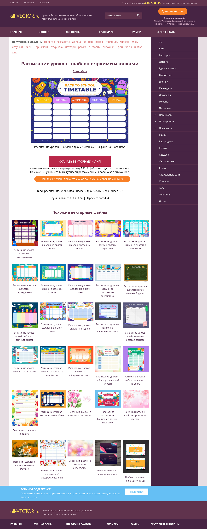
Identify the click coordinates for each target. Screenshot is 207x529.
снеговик (94, 47)
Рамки (136, 32)
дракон (124, 42)
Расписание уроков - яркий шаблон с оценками (107, 245)
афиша (76, 42)
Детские (163, 61)
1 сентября (80, 71)
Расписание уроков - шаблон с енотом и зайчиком (135, 245)
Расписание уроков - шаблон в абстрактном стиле (79, 371)
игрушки (17, 47)
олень (29, 47)
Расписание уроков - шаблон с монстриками (24, 253)
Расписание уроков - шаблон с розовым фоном (79, 245)
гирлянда (111, 42)
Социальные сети (169, 174)
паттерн (70, 47)
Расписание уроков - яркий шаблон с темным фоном (24, 336)
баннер (88, 42)
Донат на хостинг (173, 11)
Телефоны (165, 194)
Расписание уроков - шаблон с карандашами (24, 289)
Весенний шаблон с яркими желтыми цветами (24, 465)
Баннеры (164, 55)
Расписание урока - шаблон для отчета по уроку (135, 380)
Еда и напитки (167, 68)
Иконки (44, 32)
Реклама (44, 2)
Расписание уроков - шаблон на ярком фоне (51, 245)
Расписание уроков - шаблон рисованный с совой (107, 380)
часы (128, 47)
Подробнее (137, 491)
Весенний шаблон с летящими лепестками (80, 464)
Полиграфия (166, 121)
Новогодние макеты (57, 42)
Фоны (162, 201)
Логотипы (73, 32)
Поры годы (165, 114)
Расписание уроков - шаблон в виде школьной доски (135, 290)
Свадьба (164, 154)
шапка (138, 47)
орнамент (42, 47)
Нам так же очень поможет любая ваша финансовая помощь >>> (82, 179)
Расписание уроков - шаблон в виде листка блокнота (135, 336)
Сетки (162, 168)
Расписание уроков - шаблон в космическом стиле (107, 328)
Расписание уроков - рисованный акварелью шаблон (51, 474)
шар (14, 52)
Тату (161, 187)
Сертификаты (166, 32)
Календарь (106, 32)
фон (120, 47)
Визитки (112, 524)
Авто (162, 48)
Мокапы (164, 101)
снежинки (109, 47)
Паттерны (165, 108)
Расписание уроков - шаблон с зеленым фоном (51, 289)
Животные (165, 75)
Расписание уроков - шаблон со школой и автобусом (51, 371)
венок (99, 42)
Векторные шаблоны (165, 524)
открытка (57, 47)
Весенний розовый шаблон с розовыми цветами (135, 415)
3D (160, 41)
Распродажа (166, 141)
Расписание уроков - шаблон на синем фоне (79, 289)
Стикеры (164, 181)
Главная (14, 2)
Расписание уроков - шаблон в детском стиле (51, 328)
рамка (82, 47)
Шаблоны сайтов (78, 524)
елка (134, 42)
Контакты (29, 2)
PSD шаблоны (43, 524)
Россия (163, 148)
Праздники (165, 128)
